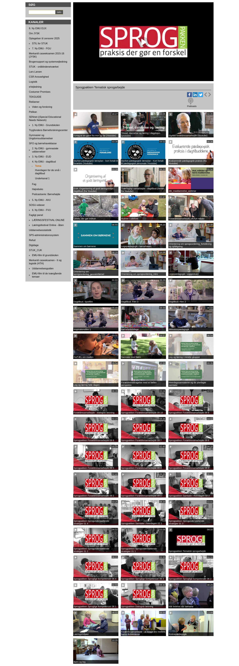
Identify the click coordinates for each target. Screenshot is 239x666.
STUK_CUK (35, 250)
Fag (34, 184)
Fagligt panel (36, 215)
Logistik (33, 81)
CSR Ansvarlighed (39, 76)
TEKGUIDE (35, 97)
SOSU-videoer (37, 205)
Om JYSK (34, 33)
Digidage (34, 245)
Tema (38, 166)
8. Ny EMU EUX (37, 28)
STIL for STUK (40, 43)
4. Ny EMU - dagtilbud (44, 161)
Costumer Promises (39, 92)
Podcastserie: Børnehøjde (46, 194)
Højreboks (37, 189)
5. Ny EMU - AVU (41, 200)
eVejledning (35, 87)
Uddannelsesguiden (43, 268)
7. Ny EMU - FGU (41, 48)
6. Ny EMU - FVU (41, 210)
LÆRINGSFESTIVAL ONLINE (48, 220)
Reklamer (34, 102)
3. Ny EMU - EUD (41, 156)
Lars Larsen (35, 71)
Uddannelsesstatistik (40, 230)
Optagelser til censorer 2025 (44, 38)
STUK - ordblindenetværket (44, 66)
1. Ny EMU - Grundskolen (46, 125)
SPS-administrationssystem (44, 235)
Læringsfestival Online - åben (48, 225)
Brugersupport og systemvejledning (48, 61)
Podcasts (191, 106)
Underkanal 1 (42, 178)
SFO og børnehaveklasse (43, 143)
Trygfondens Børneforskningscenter (48, 130)
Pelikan (33, 112)
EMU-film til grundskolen (45, 255)
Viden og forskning (42, 107)
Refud (32, 240)
